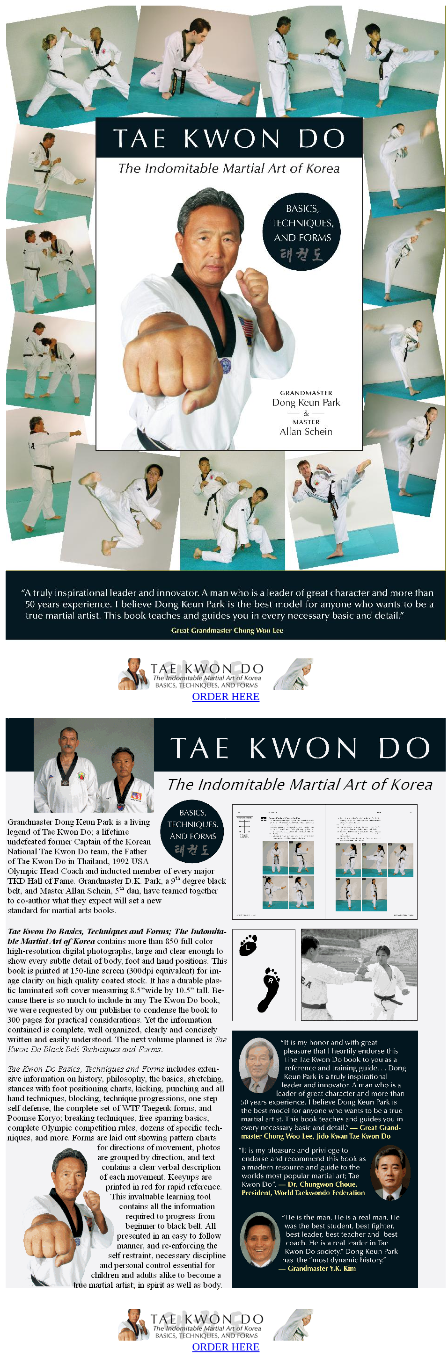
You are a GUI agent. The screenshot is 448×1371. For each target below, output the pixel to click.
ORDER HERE (226, 696)
